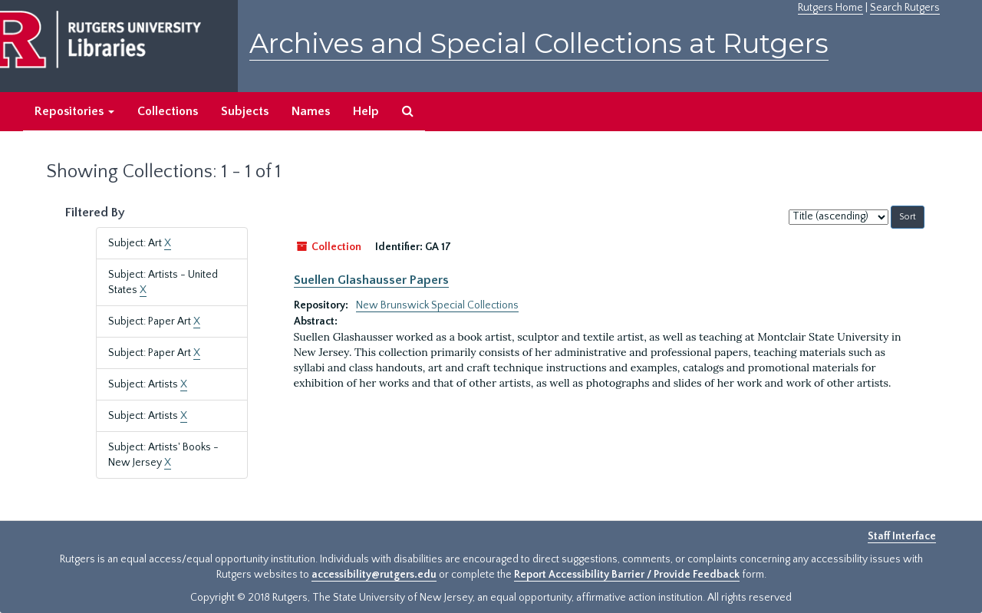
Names (311, 111)
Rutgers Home (830, 8)
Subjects (245, 111)
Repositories (74, 111)
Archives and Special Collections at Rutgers (539, 43)
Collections (167, 111)
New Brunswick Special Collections (437, 305)
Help (366, 111)
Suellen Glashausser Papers (371, 280)
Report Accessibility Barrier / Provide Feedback (627, 575)
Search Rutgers (905, 8)
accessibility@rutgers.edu (374, 575)
